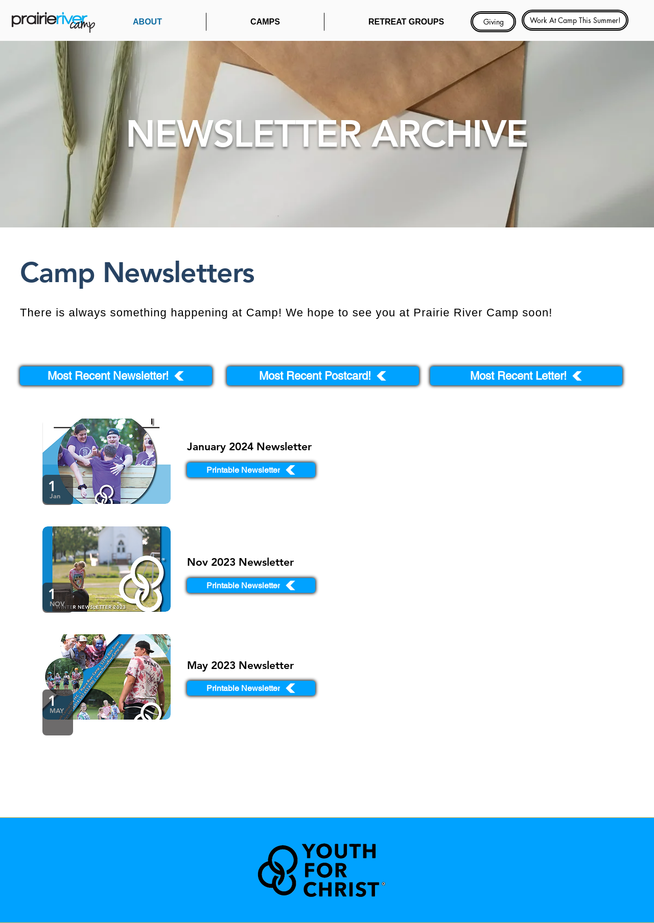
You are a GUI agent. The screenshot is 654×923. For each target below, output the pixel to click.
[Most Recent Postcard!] (323, 375)
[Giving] (493, 21)
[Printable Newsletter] (251, 470)
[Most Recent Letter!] (526, 375)
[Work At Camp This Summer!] (575, 20)
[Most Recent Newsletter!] (116, 375)
